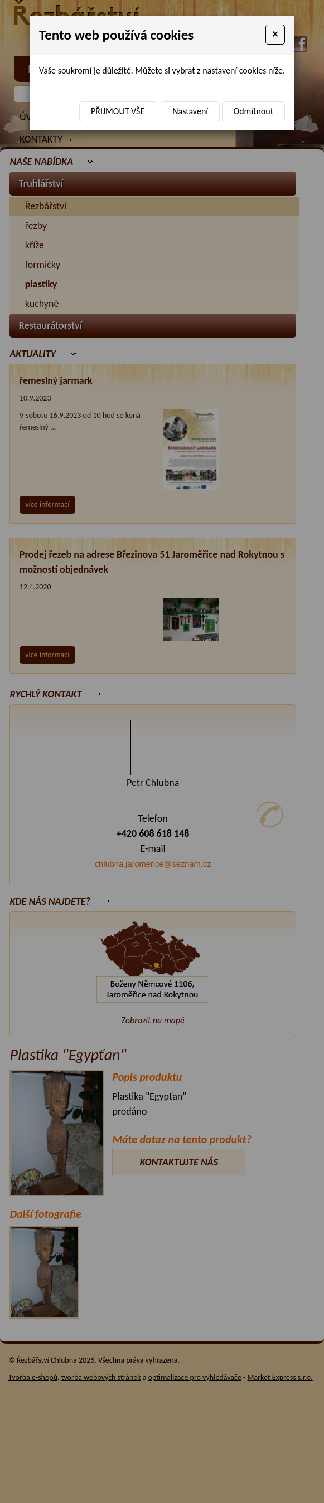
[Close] (275, 35)
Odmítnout (253, 111)
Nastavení (190, 111)
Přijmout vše (117, 111)
